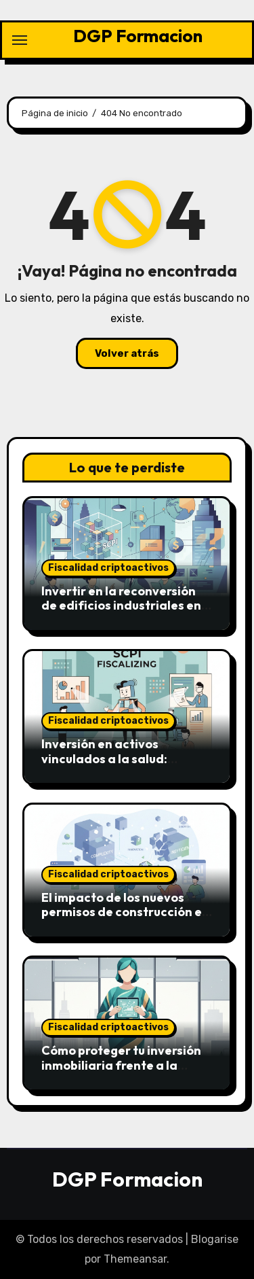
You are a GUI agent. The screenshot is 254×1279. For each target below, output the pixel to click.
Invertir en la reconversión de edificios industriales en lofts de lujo (121, 605)
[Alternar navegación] (19, 40)
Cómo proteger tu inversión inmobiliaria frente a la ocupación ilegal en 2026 (121, 1065)
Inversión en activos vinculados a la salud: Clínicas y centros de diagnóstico (104, 766)
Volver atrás (127, 353)
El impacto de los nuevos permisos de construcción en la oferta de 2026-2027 (125, 912)
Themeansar (135, 1258)
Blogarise (214, 1239)
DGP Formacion (138, 35)
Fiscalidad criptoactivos (108, 568)
